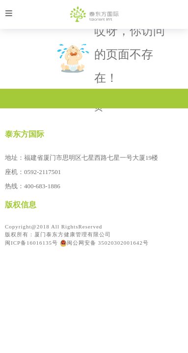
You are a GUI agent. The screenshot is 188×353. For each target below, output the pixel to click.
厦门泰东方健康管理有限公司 (72, 234)
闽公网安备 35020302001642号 (104, 243)
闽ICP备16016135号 (31, 243)
